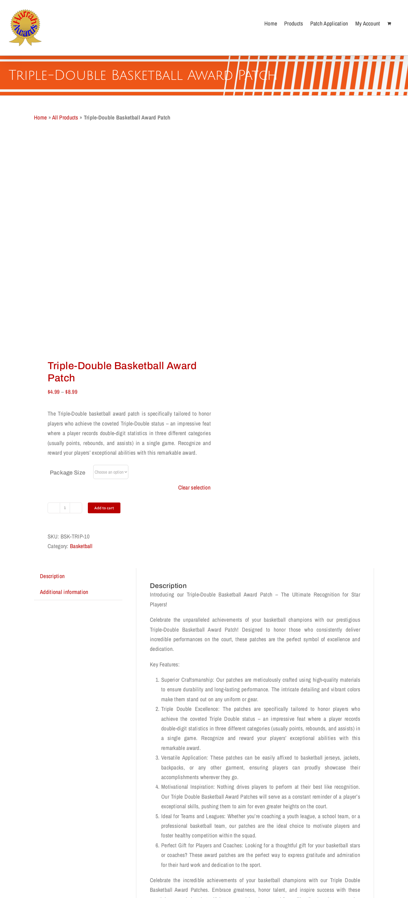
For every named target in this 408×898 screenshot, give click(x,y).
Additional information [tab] (64, 592)
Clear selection (194, 487)
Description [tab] (52, 576)
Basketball (81, 546)
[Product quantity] (65, 508)
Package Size (68, 472)
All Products (65, 117)
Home (40, 117)
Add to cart (104, 507)
